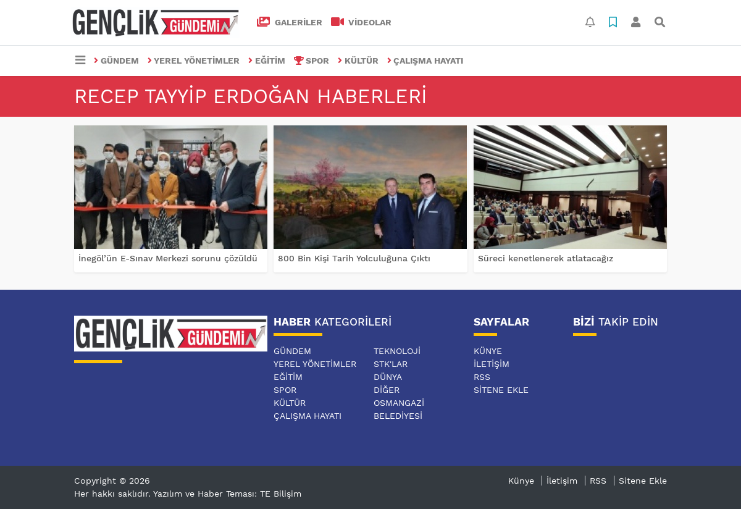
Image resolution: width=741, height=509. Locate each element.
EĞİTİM (266, 60)
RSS (482, 377)
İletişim (491, 364)
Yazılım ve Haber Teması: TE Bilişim (227, 493)
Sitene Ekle (501, 390)
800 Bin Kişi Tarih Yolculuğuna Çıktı (354, 258)
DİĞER (387, 390)
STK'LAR (391, 364)
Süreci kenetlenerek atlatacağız (545, 258)
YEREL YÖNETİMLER (194, 60)
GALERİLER (289, 22)
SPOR (312, 60)
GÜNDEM (116, 60)
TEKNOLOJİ (397, 351)
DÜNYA (388, 377)
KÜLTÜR (358, 60)
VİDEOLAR (361, 22)
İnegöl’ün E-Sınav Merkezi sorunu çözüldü (167, 258)
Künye (488, 351)
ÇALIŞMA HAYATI (425, 60)
